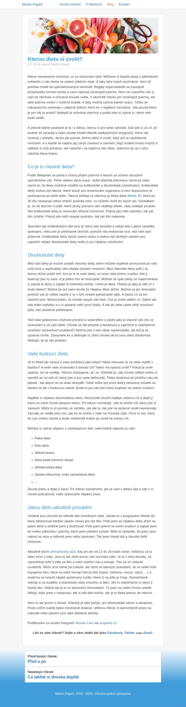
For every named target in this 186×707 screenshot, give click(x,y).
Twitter (129, 633)
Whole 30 (134, 196)
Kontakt (124, 4)
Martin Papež (32, 4)
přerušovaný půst (63, 551)
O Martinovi (94, 4)
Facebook (115, 633)
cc (115, 623)
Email (147, 633)
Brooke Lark (84, 623)
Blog (110, 4)
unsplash (106, 623)
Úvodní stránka (70, 4)
